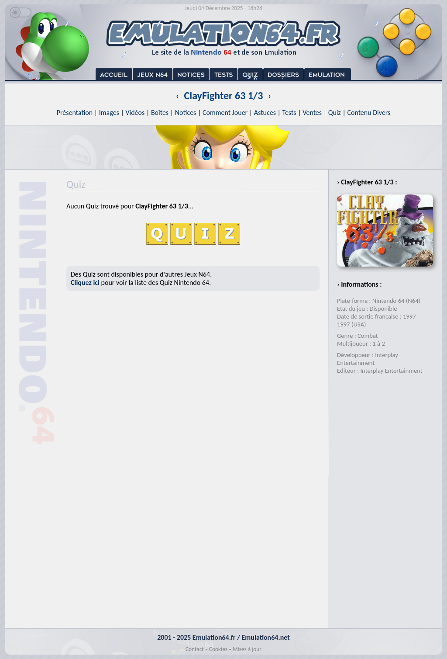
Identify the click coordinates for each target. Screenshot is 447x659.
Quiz (334, 112)
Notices (185, 112)
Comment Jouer (225, 112)
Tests (289, 112)
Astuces (265, 112)
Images (109, 112)
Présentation (75, 112)
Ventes (312, 112)
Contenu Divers (368, 112)
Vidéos (134, 112)
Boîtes (159, 112)
